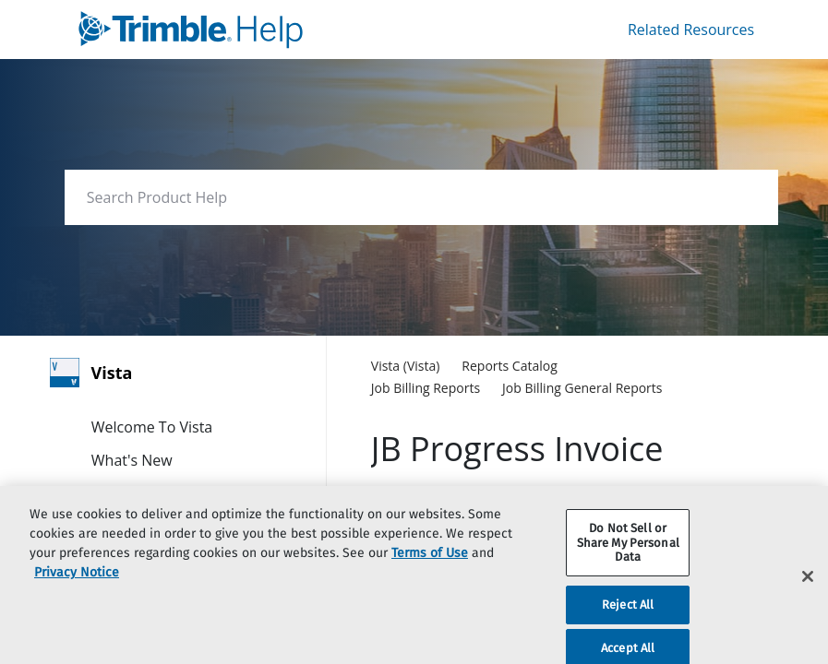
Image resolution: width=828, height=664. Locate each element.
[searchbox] (744, 197)
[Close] (807, 593)
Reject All (628, 621)
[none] (697, 367)
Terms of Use (429, 569)
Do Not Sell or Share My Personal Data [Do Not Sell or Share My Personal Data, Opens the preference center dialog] (628, 559)
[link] (253, 29)
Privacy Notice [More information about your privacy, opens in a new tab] (76, 589)
